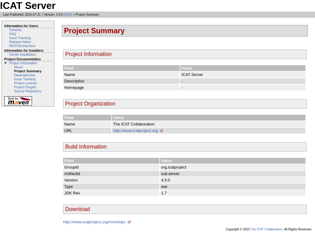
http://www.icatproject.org (135, 130)
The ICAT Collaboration (267, 229)
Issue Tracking (20, 38)
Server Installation (22, 54)
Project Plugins (25, 87)
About (18, 67)
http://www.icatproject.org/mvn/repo (94, 222)
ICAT (69, 14)
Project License (25, 83)
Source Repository (28, 91)
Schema (15, 30)
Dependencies (24, 75)
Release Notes (20, 42)
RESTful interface (22, 46)
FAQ (12, 34)
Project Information (23, 63)
